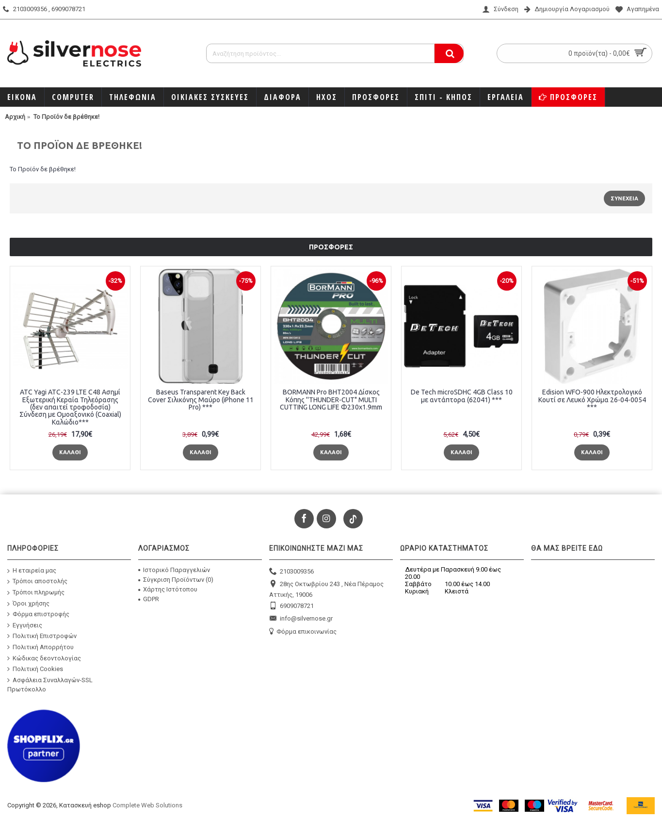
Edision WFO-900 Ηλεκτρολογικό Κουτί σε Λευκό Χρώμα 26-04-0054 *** (592, 399)
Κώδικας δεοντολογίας (44, 658)
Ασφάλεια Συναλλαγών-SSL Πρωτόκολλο (50, 684)
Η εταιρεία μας (31, 571)
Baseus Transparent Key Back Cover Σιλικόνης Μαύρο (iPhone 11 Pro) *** (201, 399)
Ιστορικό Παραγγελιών (174, 570)
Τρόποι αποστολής (37, 581)
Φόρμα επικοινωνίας (303, 632)
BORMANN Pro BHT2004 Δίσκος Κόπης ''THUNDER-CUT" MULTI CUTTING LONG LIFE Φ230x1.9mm (331, 399)
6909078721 (291, 606)
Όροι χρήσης (28, 603)
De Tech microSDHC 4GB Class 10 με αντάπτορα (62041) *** (462, 395)
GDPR (148, 599)
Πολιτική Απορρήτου (40, 647)
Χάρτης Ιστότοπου (167, 589)
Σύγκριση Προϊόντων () (175, 579)
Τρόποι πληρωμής (36, 593)
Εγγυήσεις (24, 625)
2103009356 (291, 571)
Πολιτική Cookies (35, 669)
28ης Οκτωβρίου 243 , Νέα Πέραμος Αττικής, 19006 (326, 589)
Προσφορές (331, 247)
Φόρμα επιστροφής (38, 614)
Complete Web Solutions (147, 805)
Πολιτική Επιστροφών (42, 636)
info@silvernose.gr (301, 618)
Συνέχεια (624, 198)
